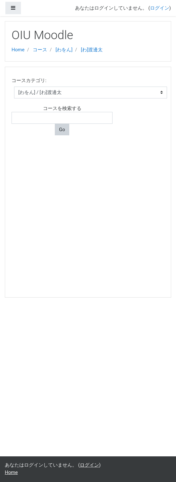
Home (18, 50)
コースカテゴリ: (29, 80)
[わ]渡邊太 (92, 50)
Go (62, 129)
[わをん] (63, 50)
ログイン (159, 8)
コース (40, 50)
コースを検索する (62, 108)
